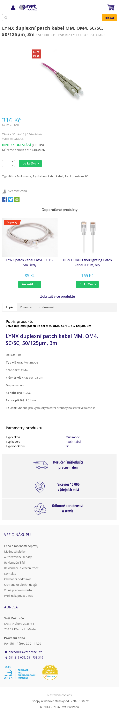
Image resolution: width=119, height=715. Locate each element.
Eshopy (35, 701)
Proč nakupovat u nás (18, 596)
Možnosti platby (14, 551)
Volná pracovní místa (18, 590)
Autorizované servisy (18, 557)
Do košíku (29, 163)
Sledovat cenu (17, 191)
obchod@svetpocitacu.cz (25, 652)
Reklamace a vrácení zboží (21, 568)
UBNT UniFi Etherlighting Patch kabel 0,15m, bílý (87, 262)
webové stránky (54, 701)
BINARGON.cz (79, 701)
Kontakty (10, 573)
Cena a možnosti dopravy (21, 546)
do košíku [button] (29, 284)
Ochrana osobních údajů (20, 585)
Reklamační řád (14, 562)
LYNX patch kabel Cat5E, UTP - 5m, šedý (29, 262)
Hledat (109, 18)
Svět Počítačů (27, 7)
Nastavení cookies (59, 695)
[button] (30, 284)
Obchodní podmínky (17, 579)
